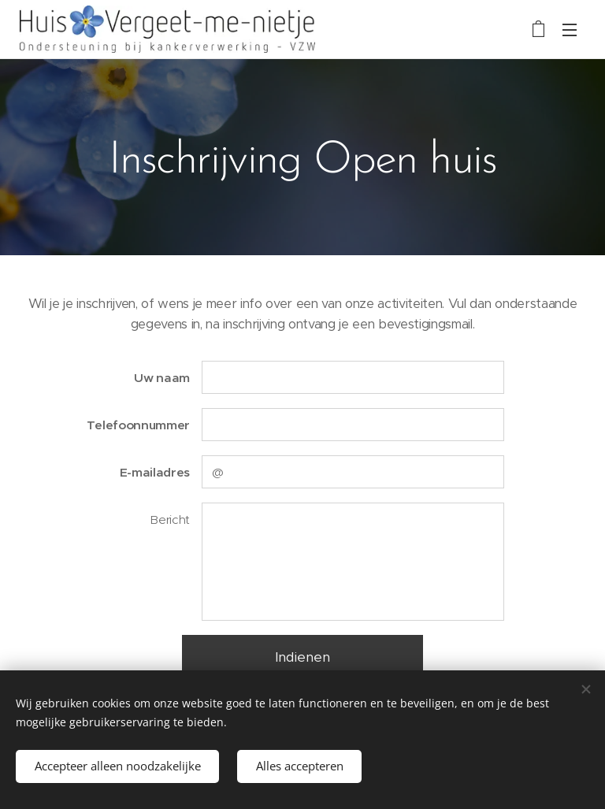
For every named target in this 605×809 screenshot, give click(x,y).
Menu (569, 30)
